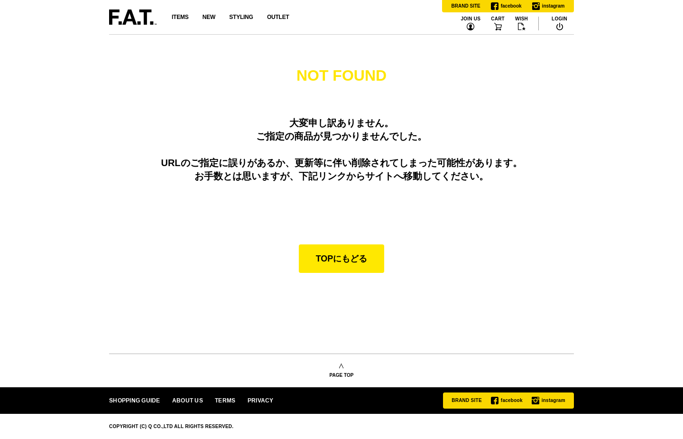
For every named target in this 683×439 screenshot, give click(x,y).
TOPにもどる (342, 258)
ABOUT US (187, 400)
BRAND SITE (466, 6)
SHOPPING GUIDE (134, 400)
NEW (209, 17)
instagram (548, 6)
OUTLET (278, 17)
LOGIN (559, 19)
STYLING (241, 17)
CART (498, 19)
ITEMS (180, 17)
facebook (506, 6)
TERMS (225, 400)
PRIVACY (261, 400)
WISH (521, 19)
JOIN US (470, 19)
